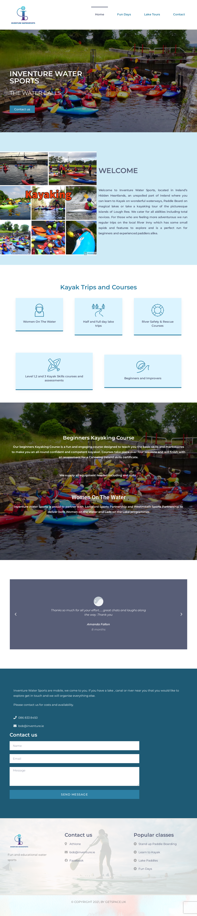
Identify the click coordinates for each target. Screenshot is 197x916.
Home (99, 14)
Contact (179, 14)
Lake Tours (152, 14)
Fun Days (124, 14)
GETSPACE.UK (115, 902)
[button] (16, 614)
